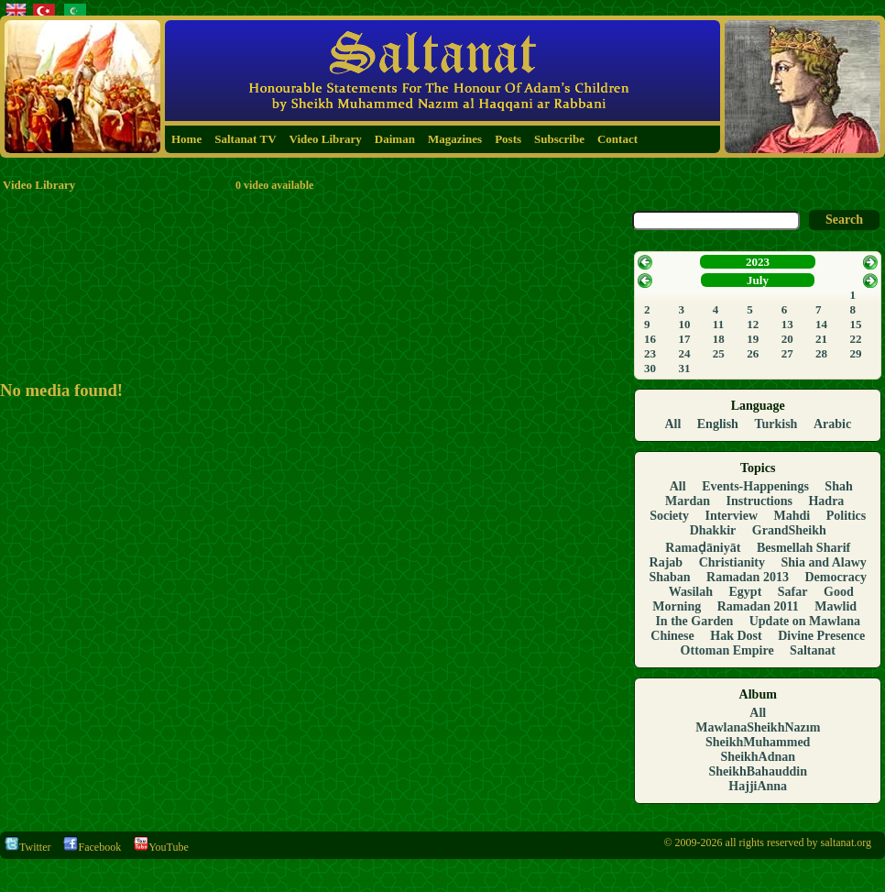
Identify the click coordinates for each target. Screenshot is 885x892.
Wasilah (691, 592)
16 (650, 339)
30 (650, 368)
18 (719, 339)
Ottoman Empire (727, 650)
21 (821, 339)
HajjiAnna (757, 786)
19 (753, 339)
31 (684, 368)
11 (718, 324)
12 (753, 324)
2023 (758, 262)
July (758, 280)
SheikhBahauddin (758, 771)
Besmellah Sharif (803, 548)
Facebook (92, 847)
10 (684, 324)
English (717, 424)
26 (753, 353)
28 (821, 353)
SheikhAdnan (757, 757)
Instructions (759, 501)
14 (821, 324)
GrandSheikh (789, 530)
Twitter (27, 847)
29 (856, 353)
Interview (731, 516)
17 (684, 339)
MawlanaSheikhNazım (757, 727)
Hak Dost (735, 636)
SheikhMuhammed (757, 742)
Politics (846, 516)
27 (787, 353)
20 (787, 339)
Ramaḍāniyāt (702, 548)
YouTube (161, 847)
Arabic (832, 424)
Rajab (666, 562)
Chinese (672, 636)
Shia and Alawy (824, 562)
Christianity (732, 562)
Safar (793, 592)
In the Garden (694, 621)
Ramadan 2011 (758, 606)
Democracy (835, 577)
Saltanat (813, 650)
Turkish (775, 424)
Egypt (745, 592)
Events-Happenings (755, 486)
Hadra (826, 501)
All (672, 424)
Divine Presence (821, 636)
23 (650, 353)
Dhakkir (713, 530)
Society (669, 516)
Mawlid (835, 606)
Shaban (669, 577)
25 (719, 353)
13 (787, 324)
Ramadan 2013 (747, 577)
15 (856, 324)
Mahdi (792, 516)
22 (856, 339)
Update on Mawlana (804, 621)
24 (684, 353)
